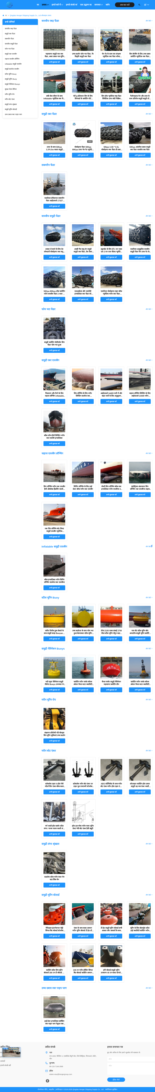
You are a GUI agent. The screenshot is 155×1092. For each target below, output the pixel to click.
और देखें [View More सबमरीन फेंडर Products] (149, 165)
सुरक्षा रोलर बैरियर (11, 89)
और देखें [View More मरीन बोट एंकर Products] (149, 751)
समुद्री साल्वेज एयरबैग (12, 69)
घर (38, 5)
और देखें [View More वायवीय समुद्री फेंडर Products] (149, 216)
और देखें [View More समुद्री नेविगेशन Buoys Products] (149, 649)
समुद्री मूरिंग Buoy (11, 79)
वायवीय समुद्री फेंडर (11, 44)
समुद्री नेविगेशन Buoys (12, 84)
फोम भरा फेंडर (9, 49)
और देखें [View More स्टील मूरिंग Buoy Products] (149, 598)
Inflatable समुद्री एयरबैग (13, 64)
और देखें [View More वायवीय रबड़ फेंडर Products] (149, 21)
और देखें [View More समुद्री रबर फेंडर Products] (149, 114)
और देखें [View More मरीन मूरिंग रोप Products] (149, 700)
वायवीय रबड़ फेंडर (11, 29)
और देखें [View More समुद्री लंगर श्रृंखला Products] (149, 844)
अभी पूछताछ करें (54, 62)
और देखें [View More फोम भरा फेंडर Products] (149, 309)
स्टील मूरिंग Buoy (11, 74)
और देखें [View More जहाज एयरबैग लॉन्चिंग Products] (149, 453)
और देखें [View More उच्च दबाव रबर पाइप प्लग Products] (149, 988)
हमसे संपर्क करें (71, 5)
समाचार (98, 5)
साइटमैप (51, 1089)
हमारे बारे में (57, 5)
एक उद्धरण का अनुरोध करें (86, 5)
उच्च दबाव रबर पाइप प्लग (13, 114)
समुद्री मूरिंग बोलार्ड (11, 109)
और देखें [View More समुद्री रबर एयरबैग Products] (149, 360)
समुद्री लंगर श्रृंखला (11, 104)
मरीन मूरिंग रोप (9, 94)
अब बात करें (124, 5)
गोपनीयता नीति (42, 1089)
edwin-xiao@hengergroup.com (60, 1074)
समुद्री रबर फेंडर (10, 34)
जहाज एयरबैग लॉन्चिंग (12, 59)
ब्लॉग (108, 5)
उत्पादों (2, 1061)
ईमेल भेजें (116, 1080)
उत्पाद (45, 5)
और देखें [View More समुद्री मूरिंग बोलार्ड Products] (149, 895)
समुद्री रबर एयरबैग (11, 54)
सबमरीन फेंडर (9, 39)
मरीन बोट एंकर (10, 99)
